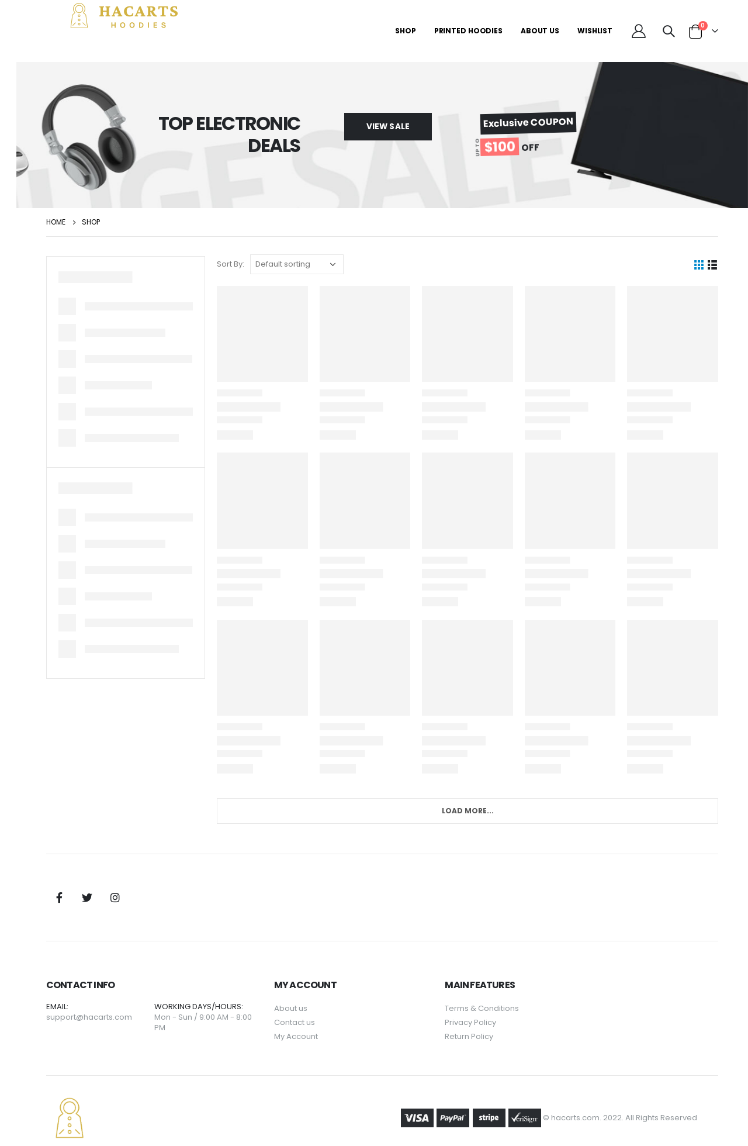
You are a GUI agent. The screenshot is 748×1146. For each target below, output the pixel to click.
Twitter (117, 884)
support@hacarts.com (119, 1003)
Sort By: (254, 264)
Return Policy (482, 1022)
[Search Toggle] (668, 31)
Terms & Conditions (495, 994)
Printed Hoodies (468, 31)
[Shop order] (320, 264)
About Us (540, 31)
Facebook (89, 884)
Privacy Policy (483, 1008)
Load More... (479, 797)
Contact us (315, 1008)
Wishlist (594, 31)
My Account (316, 1022)
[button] (403, 126)
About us (311, 994)
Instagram (145, 884)
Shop (405, 31)
